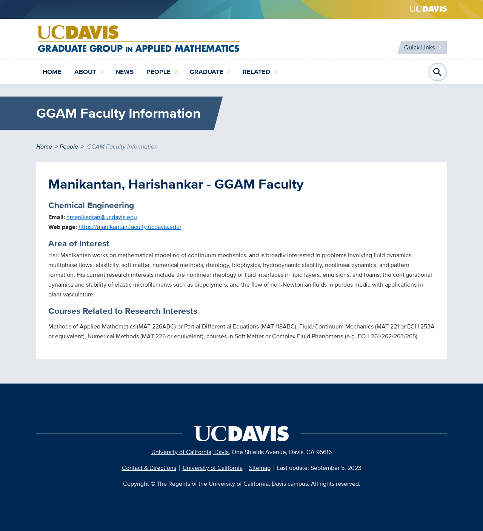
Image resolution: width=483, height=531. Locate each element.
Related (256, 72)
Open (437, 72)
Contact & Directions (149, 467)
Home (52, 72)
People (158, 72)
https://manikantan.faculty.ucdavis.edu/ (130, 227)
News (124, 72)
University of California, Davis (190, 452)
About (85, 72)
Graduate (206, 72)
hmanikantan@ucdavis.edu (101, 217)
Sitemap (260, 467)
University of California (213, 467)
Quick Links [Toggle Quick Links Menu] (419, 47)
